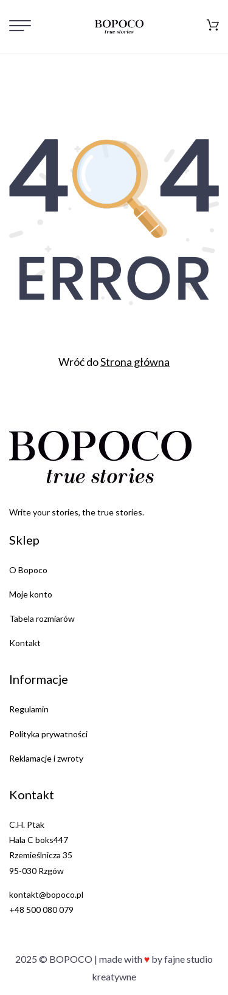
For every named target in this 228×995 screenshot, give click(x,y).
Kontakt (25, 643)
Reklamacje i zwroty (46, 758)
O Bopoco (28, 570)
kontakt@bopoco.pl (46, 894)
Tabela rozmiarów (42, 618)
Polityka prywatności (48, 734)
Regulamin (29, 709)
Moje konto (30, 594)
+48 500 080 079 (41, 909)
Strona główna (135, 361)
